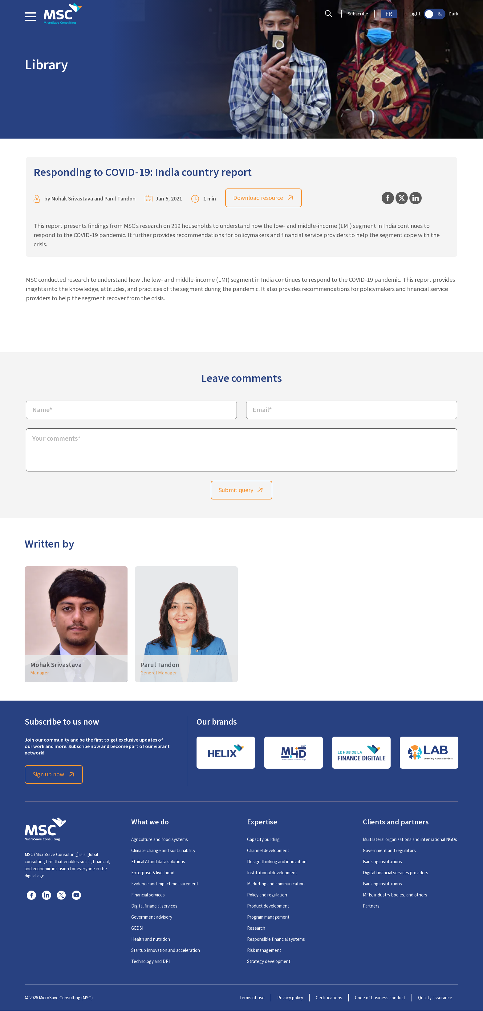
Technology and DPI (150, 961)
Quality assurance (435, 998)
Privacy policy (290, 998)
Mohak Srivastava (72, 198)
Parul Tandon (120, 198)
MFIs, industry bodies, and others (395, 895)
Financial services (148, 895)
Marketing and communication (276, 884)
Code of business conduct (380, 998)
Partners (371, 906)
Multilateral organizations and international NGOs (410, 840)
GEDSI (137, 928)
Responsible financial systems (276, 939)
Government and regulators (389, 851)
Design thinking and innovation (276, 862)
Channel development (268, 851)
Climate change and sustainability (163, 851)
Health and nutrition (150, 939)
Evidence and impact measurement (164, 884)
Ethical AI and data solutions (158, 862)
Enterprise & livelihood (152, 873)
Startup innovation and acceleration (165, 950)
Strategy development (268, 961)
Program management (268, 917)
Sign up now (54, 774)
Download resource (264, 198)
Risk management (264, 950)
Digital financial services (154, 906)
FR (388, 14)
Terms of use (252, 998)
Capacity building (263, 840)
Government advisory (151, 917)
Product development (268, 906)
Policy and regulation (267, 895)
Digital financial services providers (395, 873)
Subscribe (358, 14)
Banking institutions (382, 862)
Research (256, 928)
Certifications (329, 998)
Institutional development (272, 873)
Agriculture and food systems (159, 840)
